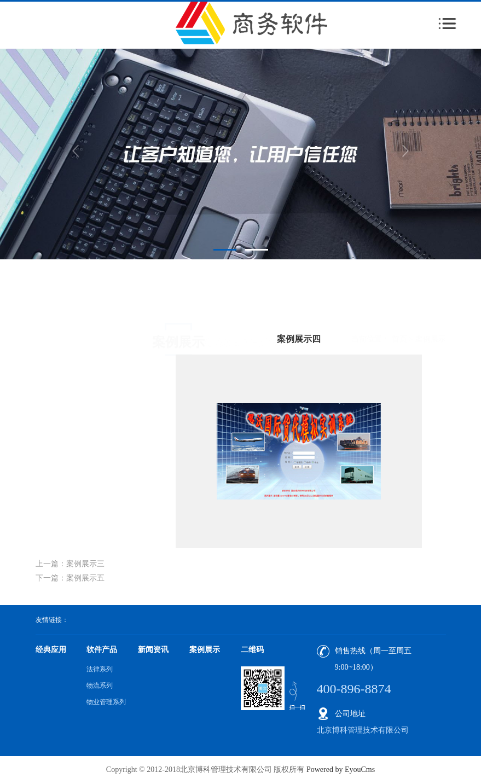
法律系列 (99, 669)
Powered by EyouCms (339, 769)
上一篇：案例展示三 (70, 564)
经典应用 (51, 650)
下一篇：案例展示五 (70, 578)
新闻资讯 (153, 650)
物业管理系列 (106, 702)
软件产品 (101, 650)
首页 (399, 305)
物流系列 (99, 685)
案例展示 (430, 305)
